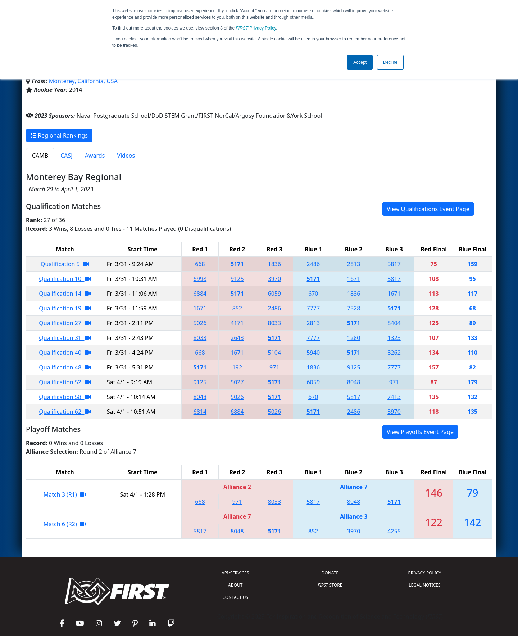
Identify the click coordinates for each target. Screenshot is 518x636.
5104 (274, 353)
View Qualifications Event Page (428, 209)
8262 (394, 353)
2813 (353, 264)
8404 (394, 323)
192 (237, 367)
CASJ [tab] (66, 156)
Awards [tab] (95, 156)
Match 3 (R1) (65, 494)
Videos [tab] (126, 156)
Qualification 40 (65, 353)
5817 (394, 264)
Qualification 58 (65, 397)
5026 (200, 323)
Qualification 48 (65, 367)
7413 (394, 397)
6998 (200, 279)
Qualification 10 (65, 279)
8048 (353, 382)
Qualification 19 (65, 308)
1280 (353, 338)
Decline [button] (390, 62)
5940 (313, 353)
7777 (313, 308)
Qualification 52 (65, 382)
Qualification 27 (65, 323)
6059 (274, 293)
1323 (394, 338)
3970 (274, 279)
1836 (274, 264)
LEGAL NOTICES (425, 585)
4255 (394, 531)
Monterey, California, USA (83, 81)
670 (313, 293)
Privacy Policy (256, 28)
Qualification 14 (65, 293)
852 (237, 308)
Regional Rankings (59, 135)
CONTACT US (235, 597)
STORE (330, 585)
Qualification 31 (65, 338)
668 (200, 264)
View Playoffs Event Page (420, 432)
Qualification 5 (65, 264)
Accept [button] (360, 62)
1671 (353, 279)
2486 (313, 264)
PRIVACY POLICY (424, 573)
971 (274, 367)
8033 (274, 323)
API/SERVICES (235, 573)
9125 (237, 279)
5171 (237, 264)
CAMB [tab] (40, 156)
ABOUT (235, 585)
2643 (237, 338)
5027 (237, 382)
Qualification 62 (65, 412)
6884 (200, 293)
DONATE (330, 573)
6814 (200, 412)
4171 (237, 323)
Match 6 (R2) (65, 524)
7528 (353, 308)
